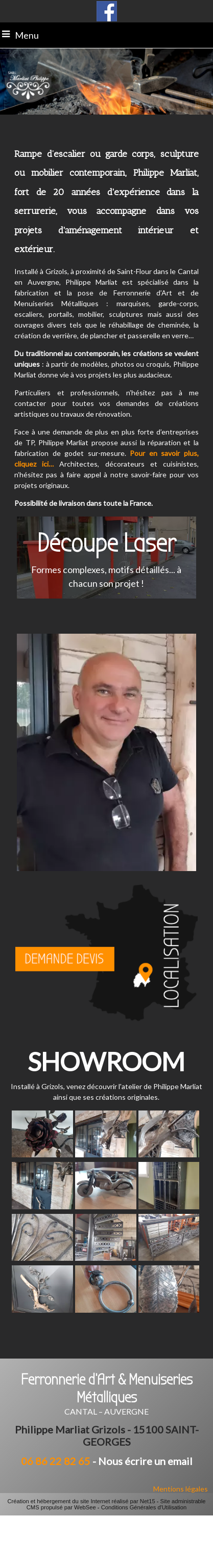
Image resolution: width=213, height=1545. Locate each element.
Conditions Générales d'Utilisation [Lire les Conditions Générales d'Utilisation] (144, 1507)
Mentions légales (180, 1488)
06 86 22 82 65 (55, 1461)
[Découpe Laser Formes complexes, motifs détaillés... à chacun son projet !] (106, 558)
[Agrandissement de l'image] (42, 1154)
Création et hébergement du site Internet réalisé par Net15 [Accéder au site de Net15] (81, 1501)
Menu (27, 35)
